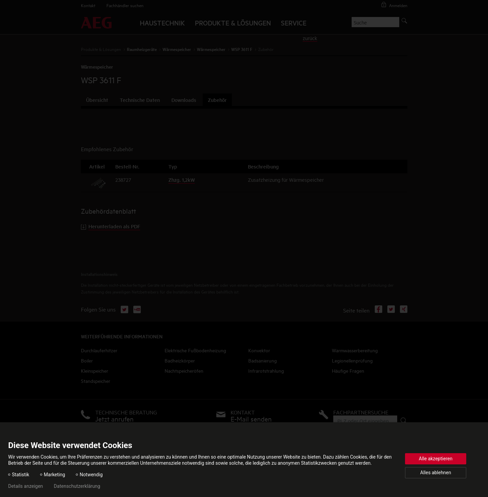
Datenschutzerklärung (77, 486)
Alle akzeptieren (436, 458)
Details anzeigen (25, 486)
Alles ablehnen (435, 472)
